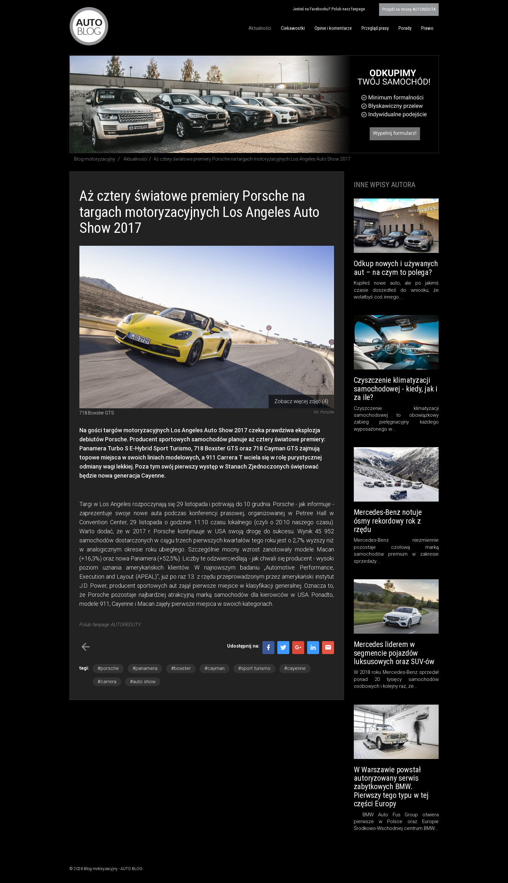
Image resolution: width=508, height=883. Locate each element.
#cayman (214, 668)
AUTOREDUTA (408, 9)
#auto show (143, 682)
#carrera (107, 682)
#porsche (108, 668)
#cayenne (295, 668)
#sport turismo (254, 668)
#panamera (145, 668)
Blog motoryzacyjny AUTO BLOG (89, 26)
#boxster (181, 668)
